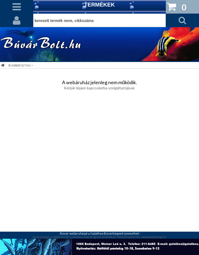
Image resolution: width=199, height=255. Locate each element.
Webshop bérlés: (129, 237)
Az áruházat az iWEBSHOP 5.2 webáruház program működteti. (75, 237)
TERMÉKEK (99, 5)
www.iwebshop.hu (154, 237)
